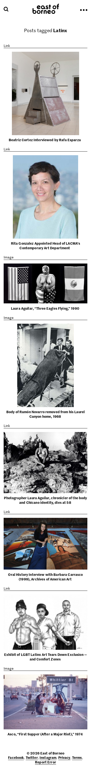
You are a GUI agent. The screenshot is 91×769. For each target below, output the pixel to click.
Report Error (45, 762)
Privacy (64, 757)
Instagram (48, 757)
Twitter (32, 757)
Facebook (16, 757)
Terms (77, 757)
